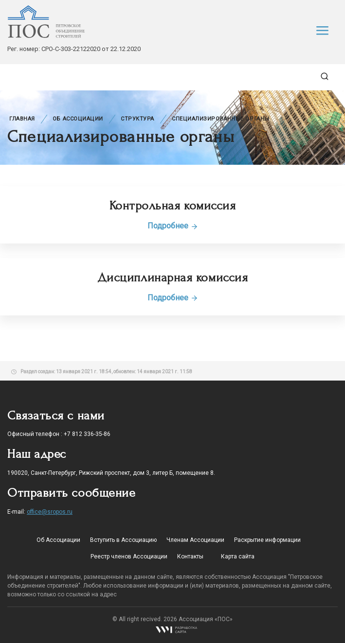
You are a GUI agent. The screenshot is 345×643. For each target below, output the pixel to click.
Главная (22, 119)
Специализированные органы (221, 119)
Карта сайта (237, 556)
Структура (137, 119)
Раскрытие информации (267, 540)
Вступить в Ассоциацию (123, 540)
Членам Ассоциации (195, 540)
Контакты (190, 556)
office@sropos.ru (50, 511)
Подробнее (172, 225)
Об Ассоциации (78, 119)
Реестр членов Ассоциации (129, 556)
